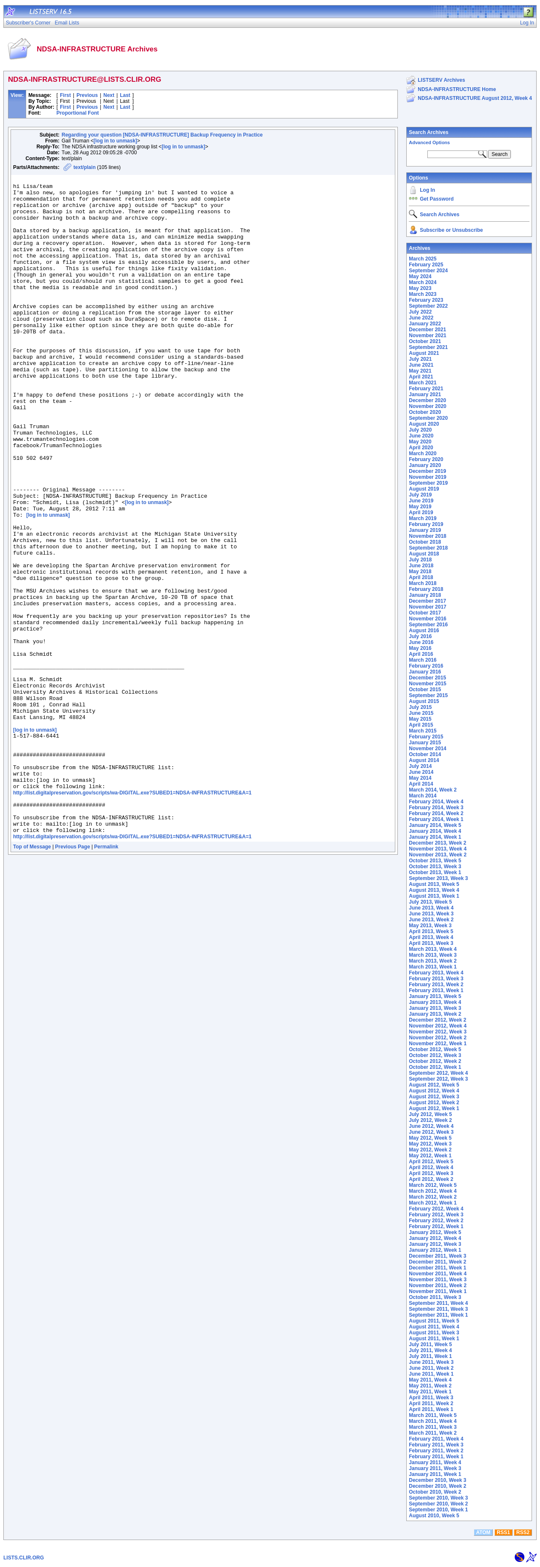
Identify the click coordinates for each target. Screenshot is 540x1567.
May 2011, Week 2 (430, 1386)
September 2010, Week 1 (438, 1510)
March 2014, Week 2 (432, 790)
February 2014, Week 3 (436, 807)
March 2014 (422, 796)
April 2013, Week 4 (431, 937)
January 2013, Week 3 (435, 1008)
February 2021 (426, 389)
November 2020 (427, 406)
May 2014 (420, 778)
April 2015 (421, 725)
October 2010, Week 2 (435, 1492)
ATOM (483, 1532)
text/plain (84, 167)
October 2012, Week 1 (435, 1067)
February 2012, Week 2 (436, 1221)
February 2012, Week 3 (436, 1215)
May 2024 (420, 276)
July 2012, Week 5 (430, 1114)
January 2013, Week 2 (435, 1014)
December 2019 (427, 471)
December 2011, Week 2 (437, 1262)
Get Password (437, 199)
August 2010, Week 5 (434, 1516)
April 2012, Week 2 (431, 1179)
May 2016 (420, 648)
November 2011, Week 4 (438, 1274)
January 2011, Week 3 (435, 1468)
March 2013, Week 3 (432, 955)
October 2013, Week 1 (435, 872)
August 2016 (424, 630)
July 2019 (420, 495)
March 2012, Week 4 (432, 1191)
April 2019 (421, 512)
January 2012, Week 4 (435, 1238)
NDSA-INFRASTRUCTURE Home (457, 89)
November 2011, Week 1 (438, 1291)
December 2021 (427, 330)
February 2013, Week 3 (436, 979)
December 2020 (427, 400)
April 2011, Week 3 (431, 1398)
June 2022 (421, 318)
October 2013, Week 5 (435, 861)
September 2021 (428, 347)
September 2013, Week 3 (438, 878)
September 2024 (428, 271)
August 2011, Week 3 (434, 1333)
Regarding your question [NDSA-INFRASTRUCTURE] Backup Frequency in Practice (162, 135)
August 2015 (424, 701)
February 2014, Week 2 (436, 813)
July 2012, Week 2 (430, 1120)
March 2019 (422, 518)
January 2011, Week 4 (435, 1462)
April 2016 (421, 654)
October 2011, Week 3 (435, 1297)
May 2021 (420, 371)
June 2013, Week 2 (431, 920)
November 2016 (427, 619)
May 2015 (420, 719)
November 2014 (427, 748)
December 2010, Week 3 (437, 1480)
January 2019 (425, 530)
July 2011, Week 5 (430, 1344)
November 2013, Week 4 (438, 849)
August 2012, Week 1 (434, 1108)
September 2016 (428, 625)
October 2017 (425, 613)
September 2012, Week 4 (438, 1073)
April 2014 (421, 784)
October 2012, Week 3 (435, 1055)
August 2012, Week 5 (434, 1085)
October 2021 (425, 341)
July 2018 (420, 560)
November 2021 (427, 335)
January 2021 (425, 394)
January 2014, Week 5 (435, 825)
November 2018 (427, 536)
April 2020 (421, 448)
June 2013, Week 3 (431, 914)
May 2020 (420, 442)
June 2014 (421, 772)
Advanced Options (429, 142)
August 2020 (424, 424)
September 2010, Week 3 (438, 1498)
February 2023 (426, 300)
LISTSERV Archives (441, 80)
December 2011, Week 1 (437, 1268)
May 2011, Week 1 (430, 1392)
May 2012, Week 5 (430, 1138)
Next (108, 95)
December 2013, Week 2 (437, 843)
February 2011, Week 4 (436, 1439)
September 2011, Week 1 (438, 1315)
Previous (87, 95)
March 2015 (422, 731)
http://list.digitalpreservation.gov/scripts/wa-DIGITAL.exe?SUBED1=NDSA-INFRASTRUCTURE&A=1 (132, 914)
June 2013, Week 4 (431, 908)
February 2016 (426, 666)
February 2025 (426, 265)
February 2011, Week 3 (436, 1445)
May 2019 (420, 507)
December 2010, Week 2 (437, 1486)
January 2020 (425, 465)
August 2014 (424, 760)
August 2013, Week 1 (434, 896)
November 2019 (427, 477)
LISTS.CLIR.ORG (23, 1558)
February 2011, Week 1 (436, 1457)
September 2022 (428, 306)
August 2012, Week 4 (434, 1091)
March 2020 (422, 453)
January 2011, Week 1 (435, 1474)
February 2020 (426, 459)
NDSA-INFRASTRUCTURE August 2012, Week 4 (475, 98)
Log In (427, 190)
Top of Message (32, 976)
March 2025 (422, 259)
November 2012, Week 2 (438, 1038)
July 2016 (420, 636)
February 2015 (426, 737)
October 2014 (425, 754)
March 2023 (422, 294)
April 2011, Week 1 (431, 1409)
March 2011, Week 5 (432, 1415)
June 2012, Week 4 (431, 1126)
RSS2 (522, 1532)
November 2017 (427, 607)
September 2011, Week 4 (438, 1303)
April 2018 (421, 577)
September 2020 (428, 418)
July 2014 (420, 766)
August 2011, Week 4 (434, 1327)
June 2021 (421, 365)
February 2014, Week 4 (436, 802)
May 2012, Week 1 (430, 1156)
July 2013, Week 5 (430, 902)
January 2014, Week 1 (435, 837)
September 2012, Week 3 (438, 1079)
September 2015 (428, 695)
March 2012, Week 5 (432, 1185)
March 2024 (422, 282)
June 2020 (421, 436)
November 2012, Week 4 (438, 1026)
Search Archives (428, 132)
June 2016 (421, 642)
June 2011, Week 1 (431, 1374)
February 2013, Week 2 (436, 984)
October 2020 (425, 412)
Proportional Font (78, 113)
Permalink (106, 976)
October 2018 (425, 542)
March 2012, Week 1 (432, 1203)
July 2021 (420, 359)
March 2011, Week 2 (432, 1433)
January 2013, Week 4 (435, 1002)
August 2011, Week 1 (434, 1339)
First (65, 95)
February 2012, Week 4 (436, 1209)
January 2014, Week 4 (435, 831)
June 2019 (421, 501)
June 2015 (421, 713)
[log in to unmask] (115, 141)
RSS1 (503, 1532)
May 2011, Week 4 (430, 1380)
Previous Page (72, 976)
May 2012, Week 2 (430, 1150)
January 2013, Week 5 (435, 996)
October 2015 (425, 689)
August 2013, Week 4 (434, 890)
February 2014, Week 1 (436, 819)
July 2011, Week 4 (430, 1350)
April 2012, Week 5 (431, 1162)
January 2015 (425, 743)
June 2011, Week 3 (431, 1362)
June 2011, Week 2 (431, 1368)
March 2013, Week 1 (432, 967)
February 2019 (426, 524)
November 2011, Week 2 (438, 1285)
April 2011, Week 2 (431, 1403)
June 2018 (421, 566)
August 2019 (424, 489)
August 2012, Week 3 (434, 1097)
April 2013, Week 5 (431, 931)
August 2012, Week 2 (434, 1102)
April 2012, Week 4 (431, 1167)
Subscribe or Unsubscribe (451, 230)
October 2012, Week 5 (435, 1049)
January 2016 (425, 672)
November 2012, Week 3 (438, 1032)
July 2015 (420, 707)
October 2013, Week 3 (435, 866)
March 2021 (422, 383)
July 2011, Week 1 (430, 1356)
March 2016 (422, 660)
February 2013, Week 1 (436, 990)
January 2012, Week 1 (435, 1250)
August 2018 (424, 554)
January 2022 (425, 324)
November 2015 (427, 684)
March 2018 (422, 583)
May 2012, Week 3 (430, 1144)
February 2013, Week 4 (436, 973)
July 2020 (420, 430)
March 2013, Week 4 (432, 949)
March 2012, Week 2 (432, 1197)
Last (125, 95)
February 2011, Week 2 (436, 1451)
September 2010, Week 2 (438, 1504)
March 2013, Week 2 (432, 961)
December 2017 (427, 601)
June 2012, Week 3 (431, 1132)
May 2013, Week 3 (430, 925)
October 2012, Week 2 (435, 1061)
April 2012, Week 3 (431, 1173)
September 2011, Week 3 (438, 1309)
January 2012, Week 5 (435, 1232)
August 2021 (424, 353)
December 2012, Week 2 (437, 1020)
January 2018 (425, 595)
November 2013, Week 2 (438, 855)
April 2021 (421, 377)
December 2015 (427, 678)
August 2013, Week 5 (434, 884)
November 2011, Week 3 (438, 1280)
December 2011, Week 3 (437, 1256)
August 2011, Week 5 (434, 1321)
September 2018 (428, 548)
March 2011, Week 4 (432, 1421)
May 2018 (420, 571)
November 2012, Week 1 (438, 1043)
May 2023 (420, 288)
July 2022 (420, 312)
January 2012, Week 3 (435, 1244)
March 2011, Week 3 (432, 1427)
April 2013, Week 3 (431, 943)
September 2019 (428, 483)
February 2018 (426, 589)
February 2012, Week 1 (436, 1226)
